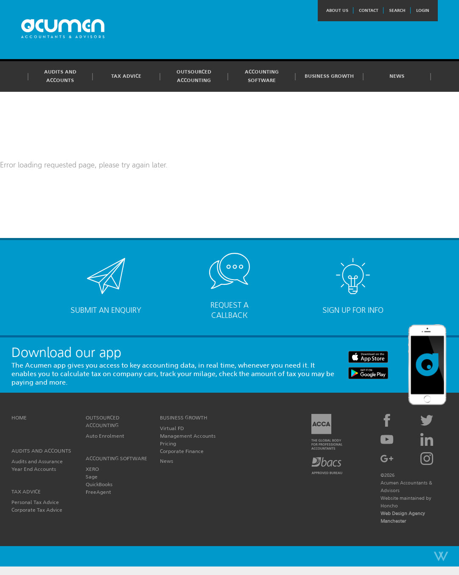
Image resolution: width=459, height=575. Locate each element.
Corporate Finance (182, 451)
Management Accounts (188, 436)
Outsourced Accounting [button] (193, 76)
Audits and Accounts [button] (60, 76)
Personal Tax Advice (35, 502)
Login (422, 10)
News (396, 76)
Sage (92, 476)
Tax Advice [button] (126, 76)
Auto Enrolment (105, 436)
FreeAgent (98, 492)
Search (397, 10)
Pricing (168, 443)
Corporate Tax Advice (36, 510)
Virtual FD (172, 428)
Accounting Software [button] (262, 76)
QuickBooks (99, 484)
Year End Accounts (33, 469)
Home (19, 417)
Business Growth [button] (329, 76)
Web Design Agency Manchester (403, 517)
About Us (337, 10)
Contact (368, 10)
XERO (92, 469)
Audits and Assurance (37, 461)
